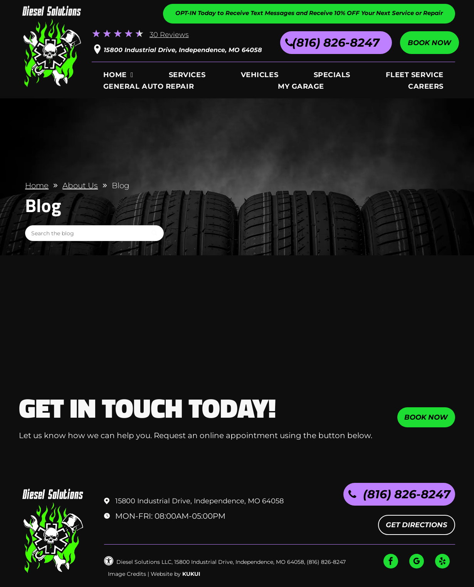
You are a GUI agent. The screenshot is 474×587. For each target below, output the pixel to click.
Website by (166, 573)
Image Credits (127, 573)
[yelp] (442, 562)
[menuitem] (118, 76)
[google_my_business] (416, 562)
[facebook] (390, 562)
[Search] (94, 233)
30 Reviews (169, 34)
